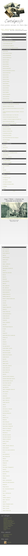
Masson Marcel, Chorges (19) (8, 426)
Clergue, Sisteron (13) (6, 311)
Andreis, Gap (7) (5, 259)
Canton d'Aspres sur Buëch (7, 53)
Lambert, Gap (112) (6, 402)
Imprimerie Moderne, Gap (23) (8, 380)
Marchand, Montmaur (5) (7, 413)
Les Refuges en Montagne (7, 162)
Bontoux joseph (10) (6, 292)
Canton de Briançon (6, 96)
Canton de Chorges (6, 81)
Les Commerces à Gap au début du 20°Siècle (10, 47)
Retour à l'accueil (5, 35)
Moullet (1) (4, 443)
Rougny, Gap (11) (6, 486)
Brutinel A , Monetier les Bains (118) (9, 298)
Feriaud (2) (4, 341)
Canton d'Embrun (6, 83)
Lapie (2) (4, 404)
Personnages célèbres (7, 526)
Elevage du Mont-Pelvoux (7, 135)
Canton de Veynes (6, 79)
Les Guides (5, 149)
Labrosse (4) (5, 395)
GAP (3, 167)
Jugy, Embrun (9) (5, 387)
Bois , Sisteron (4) (6, 287)
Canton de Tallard (6, 77)
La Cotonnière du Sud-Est (7, 133)
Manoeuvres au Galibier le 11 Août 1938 (9, 123)
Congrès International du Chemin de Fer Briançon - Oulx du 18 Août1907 (13, 112)
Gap (22, 29)
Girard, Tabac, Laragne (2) (7, 365)
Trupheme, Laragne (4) (6, 497)
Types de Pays (5, 147)
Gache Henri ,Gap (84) (6, 352)
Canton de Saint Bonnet (7, 68)
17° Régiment (5, 175)
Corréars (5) (5, 320)
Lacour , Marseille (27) (6, 398)
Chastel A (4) (5, 305)
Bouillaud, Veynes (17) (6, 296)
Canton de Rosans (6, 66)
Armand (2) (4, 261)
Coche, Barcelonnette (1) (7, 313)
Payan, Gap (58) (5, 460)
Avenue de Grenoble (5, 30)
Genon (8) (4, 359)
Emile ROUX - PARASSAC (7, 157)
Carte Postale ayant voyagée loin (8, 45)
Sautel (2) (4, 491)
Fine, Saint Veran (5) (6, 346)
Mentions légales (6, 536)
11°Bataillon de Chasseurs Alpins (8, 184)
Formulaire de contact (8, 534)
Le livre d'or (6, 535)
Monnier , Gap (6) (6, 441)
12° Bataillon (5, 186)
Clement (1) (5, 309)
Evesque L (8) (5, 337)
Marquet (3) (5, 419)
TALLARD (4, 170)
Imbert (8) (4, 374)
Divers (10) (4, 324)
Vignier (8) (4, 501)
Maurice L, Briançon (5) (7, 430)
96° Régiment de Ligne (6, 177)
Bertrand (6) (5, 279)
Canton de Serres (6, 74)
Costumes (4, 145)
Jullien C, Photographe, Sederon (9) (9, 389)
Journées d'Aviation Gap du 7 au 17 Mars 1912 (10, 114)
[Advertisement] (10, 232)
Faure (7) (4, 339)
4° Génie (4, 188)
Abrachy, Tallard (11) (6, 253)
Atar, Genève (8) (5, 266)
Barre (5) (4, 274)
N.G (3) (4, 452)
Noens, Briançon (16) (6, 456)
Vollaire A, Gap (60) (6, 506)
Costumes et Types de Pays (8, 525)
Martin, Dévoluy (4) (6, 421)
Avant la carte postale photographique (9, 41)
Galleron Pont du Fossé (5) (7, 354)
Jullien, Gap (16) (5, 391)
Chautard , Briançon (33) (7, 307)
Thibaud (4, 495)
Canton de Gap (17, 29)
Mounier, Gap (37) (6, 447)
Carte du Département (6, 172)
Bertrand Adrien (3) (6, 281)
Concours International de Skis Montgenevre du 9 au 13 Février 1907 (13, 109)
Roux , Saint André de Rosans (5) (8, 488)
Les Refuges (6, 527)
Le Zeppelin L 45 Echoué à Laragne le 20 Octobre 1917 (12, 119)
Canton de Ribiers (6, 64)
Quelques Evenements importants (9, 523)
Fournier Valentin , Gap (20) (7, 348)
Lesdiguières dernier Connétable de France (10, 152)
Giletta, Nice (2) (5, 361)
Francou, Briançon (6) (6, 350)
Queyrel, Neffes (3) (6, 471)
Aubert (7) (4, 270)
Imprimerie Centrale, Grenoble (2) (8, 376)
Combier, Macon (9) (6, 315)
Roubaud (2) (5, 484)
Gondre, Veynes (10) (6, 367)
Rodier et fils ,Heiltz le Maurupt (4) (8, 482)
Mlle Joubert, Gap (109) (7, 434)
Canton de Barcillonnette (7, 55)
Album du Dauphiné (6, 165)
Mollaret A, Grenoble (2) (7, 439)
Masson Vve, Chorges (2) (7, 428)
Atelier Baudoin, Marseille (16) (8, 268)
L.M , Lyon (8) (5, 393)
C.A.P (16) (4, 300)
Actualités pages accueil (8, 517)
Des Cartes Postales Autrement (9, 521)
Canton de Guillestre (6, 85)
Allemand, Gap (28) (6, 257)
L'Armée (5, 529)
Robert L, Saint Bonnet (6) (7, 480)
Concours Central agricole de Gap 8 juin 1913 (10, 117)
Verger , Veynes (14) (6, 499)
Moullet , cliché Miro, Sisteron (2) (8, 445)
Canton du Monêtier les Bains (8, 100)
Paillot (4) (4, 458)
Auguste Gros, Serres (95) (7, 272)
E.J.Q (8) (4, 328)
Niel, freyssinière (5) (6, 454)
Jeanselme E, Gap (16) (6, 385)
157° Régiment (5, 179)
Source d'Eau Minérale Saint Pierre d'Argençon (10, 137)
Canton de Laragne (6, 59)
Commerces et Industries (8, 524)
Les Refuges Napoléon (6, 160)
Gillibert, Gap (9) (5, 363)
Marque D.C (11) (5, 417)
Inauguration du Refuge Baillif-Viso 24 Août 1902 (11, 104)
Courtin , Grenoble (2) (6, 322)
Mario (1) (4, 415)
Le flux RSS (7, 542)
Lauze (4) (4, 406)
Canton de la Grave (6, 98)
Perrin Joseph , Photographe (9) (8, 467)
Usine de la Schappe (6, 139)
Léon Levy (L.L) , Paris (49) (7, 408)
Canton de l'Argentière (6, 94)
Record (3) (4, 473)
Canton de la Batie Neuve (7, 57)
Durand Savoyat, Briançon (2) (8, 326)
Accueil (2, 29)
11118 (14, 191)
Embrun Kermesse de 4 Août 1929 (8, 121)
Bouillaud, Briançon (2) (6, 294)
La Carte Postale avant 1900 (7, 43)
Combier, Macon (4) (6, 318)
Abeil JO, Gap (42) (6, 248)
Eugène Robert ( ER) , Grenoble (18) (9, 335)
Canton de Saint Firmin (6, 72)
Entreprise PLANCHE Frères (7, 131)
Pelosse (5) (5, 465)
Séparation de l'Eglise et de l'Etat (8, 106)
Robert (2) (4, 478)
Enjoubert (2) (5, 333)
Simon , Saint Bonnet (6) (7, 493)
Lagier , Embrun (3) (6, 400)
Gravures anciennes (7, 528)
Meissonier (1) (5, 432)
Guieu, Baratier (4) (6, 372)
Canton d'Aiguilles (6, 92)
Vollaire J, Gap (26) (6, 508)
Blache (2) (4, 283)
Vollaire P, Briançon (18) (7, 510)
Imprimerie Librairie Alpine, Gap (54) (9, 378)
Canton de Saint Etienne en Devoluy (9, 70)
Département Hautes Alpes (9, 29)
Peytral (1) (4, 469)
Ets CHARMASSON (6, 126)
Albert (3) (4, 255)
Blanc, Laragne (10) (6, 285)
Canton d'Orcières (6, 87)
